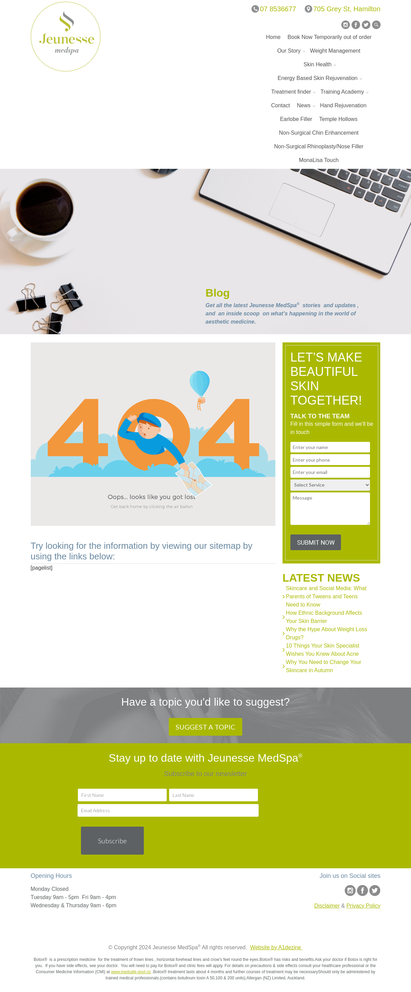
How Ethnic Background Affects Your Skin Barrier (324, 617)
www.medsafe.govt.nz (131, 971)
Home (273, 37)
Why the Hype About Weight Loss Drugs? (326, 633)
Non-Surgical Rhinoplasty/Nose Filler (318, 146)
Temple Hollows (338, 119)
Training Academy (342, 92)
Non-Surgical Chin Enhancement (319, 133)
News (304, 105)
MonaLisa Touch (319, 160)
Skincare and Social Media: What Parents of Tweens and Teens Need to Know (326, 596)
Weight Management (335, 51)
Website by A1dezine (276, 947)
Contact (280, 105)
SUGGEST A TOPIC (205, 727)
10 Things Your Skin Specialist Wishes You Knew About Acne (322, 650)
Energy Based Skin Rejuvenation (318, 78)
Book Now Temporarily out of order (330, 37)
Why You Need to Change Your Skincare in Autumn (323, 666)
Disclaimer (327, 906)
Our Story (288, 51)
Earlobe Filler (296, 119)
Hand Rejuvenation (343, 105)
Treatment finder (291, 92)
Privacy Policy (363, 906)
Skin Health (318, 64)
